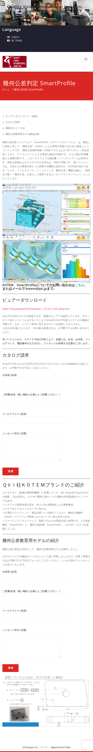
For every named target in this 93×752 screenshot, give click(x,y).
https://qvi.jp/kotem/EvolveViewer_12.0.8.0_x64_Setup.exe (35, 308)
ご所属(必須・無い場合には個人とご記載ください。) (34, 400)
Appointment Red (60, 747)
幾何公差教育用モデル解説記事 (22, 134)
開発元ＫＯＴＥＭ (15, 128)
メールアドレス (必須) (34, 419)
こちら (79, 285)
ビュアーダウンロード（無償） (22, 116)
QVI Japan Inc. (30, 747)
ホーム (6, 89)
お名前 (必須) (34, 380)
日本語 (18, 40)
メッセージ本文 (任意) (31, 448)
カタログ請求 (13, 122)
